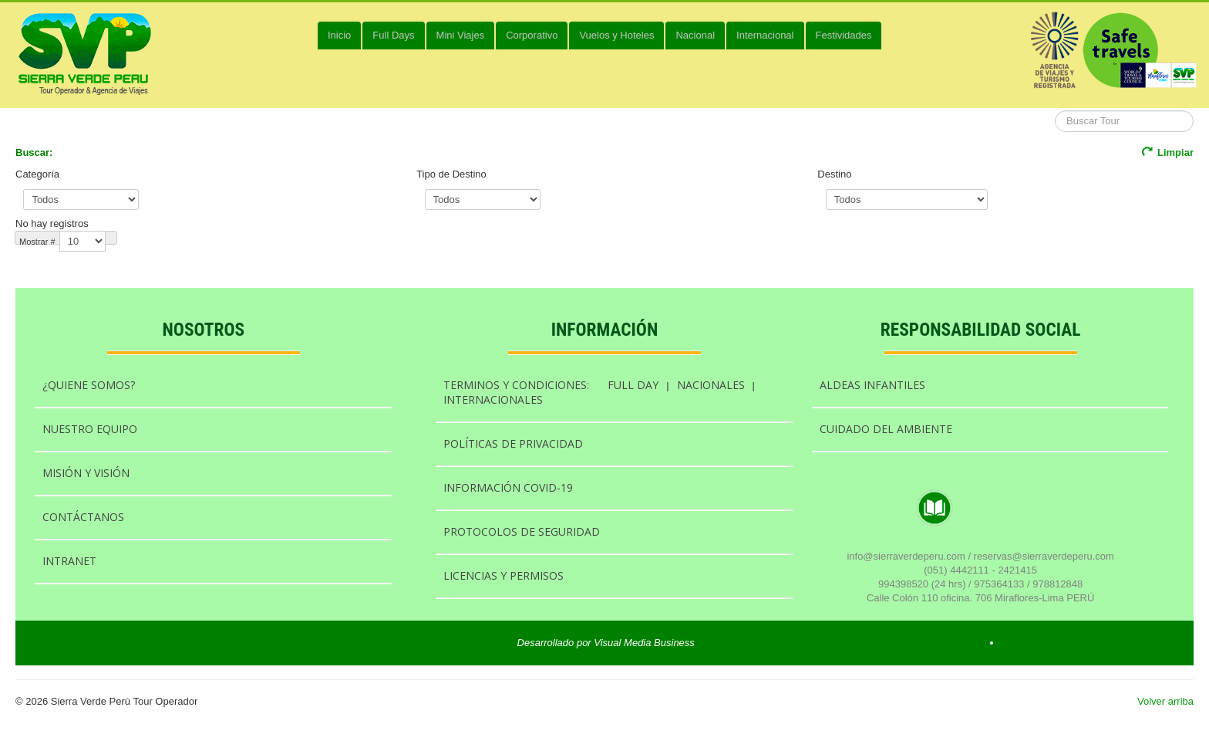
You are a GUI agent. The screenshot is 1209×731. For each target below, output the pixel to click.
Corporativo (531, 35)
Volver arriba (1165, 701)
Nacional (695, 35)
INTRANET (69, 560)
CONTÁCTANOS (83, 516)
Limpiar (1167, 152)
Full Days (393, 35)
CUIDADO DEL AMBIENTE (886, 428)
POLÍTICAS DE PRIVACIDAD (513, 443)
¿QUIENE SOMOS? (88, 384)
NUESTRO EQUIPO (89, 428)
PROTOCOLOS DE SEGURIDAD (521, 531)
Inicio (339, 35)
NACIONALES (711, 384)
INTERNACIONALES (493, 399)
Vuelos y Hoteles (616, 35)
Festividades (844, 35)
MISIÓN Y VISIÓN (86, 472)
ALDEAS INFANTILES (872, 384)
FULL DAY (633, 384)
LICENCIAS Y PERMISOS (503, 575)
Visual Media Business (644, 642)
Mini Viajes (460, 35)
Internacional (764, 35)
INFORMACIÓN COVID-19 (508, 487)
